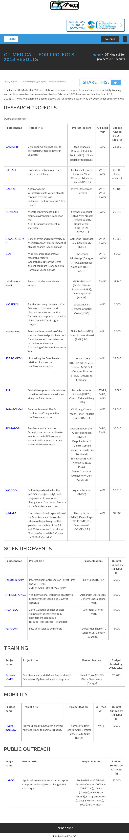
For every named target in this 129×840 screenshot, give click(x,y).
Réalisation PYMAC (64, 836)
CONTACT (110, 39)
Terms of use (64, 828)
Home (97, 54)
